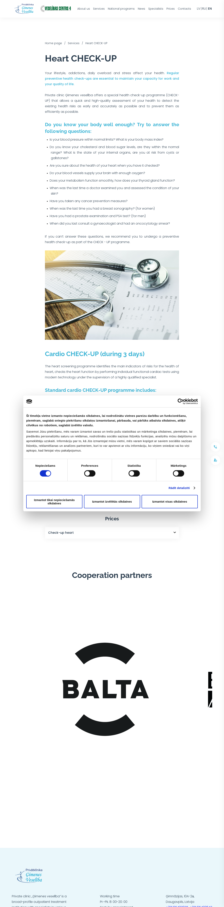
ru (204, 8)
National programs (121, 9)
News (141, 9)
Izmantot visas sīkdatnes (169, 501)
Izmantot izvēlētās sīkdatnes (112, 501)
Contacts (184, 9)
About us (83, 9)
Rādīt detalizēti (179, 488)
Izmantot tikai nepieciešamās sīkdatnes (54, 501)
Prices (170, 9)
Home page (53, 43)
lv (198, 8)
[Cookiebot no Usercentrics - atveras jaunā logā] (180, 401)
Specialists (155, 9)
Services (99, 9)
